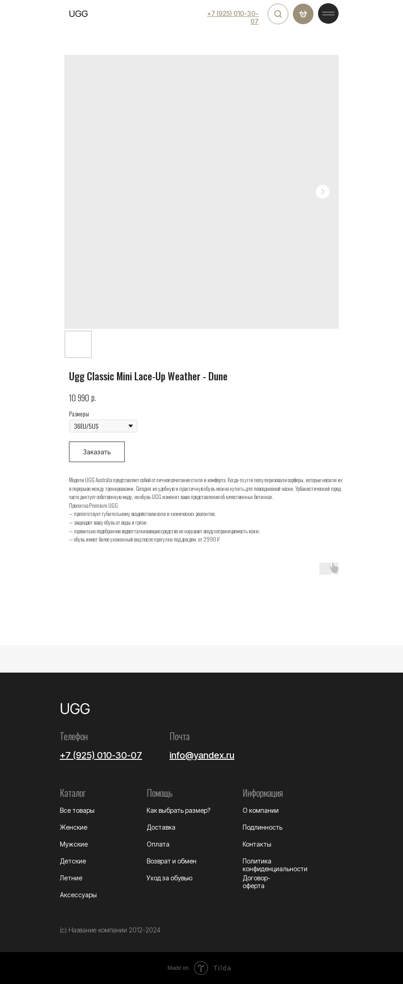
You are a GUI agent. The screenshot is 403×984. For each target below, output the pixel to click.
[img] (278, 14)
